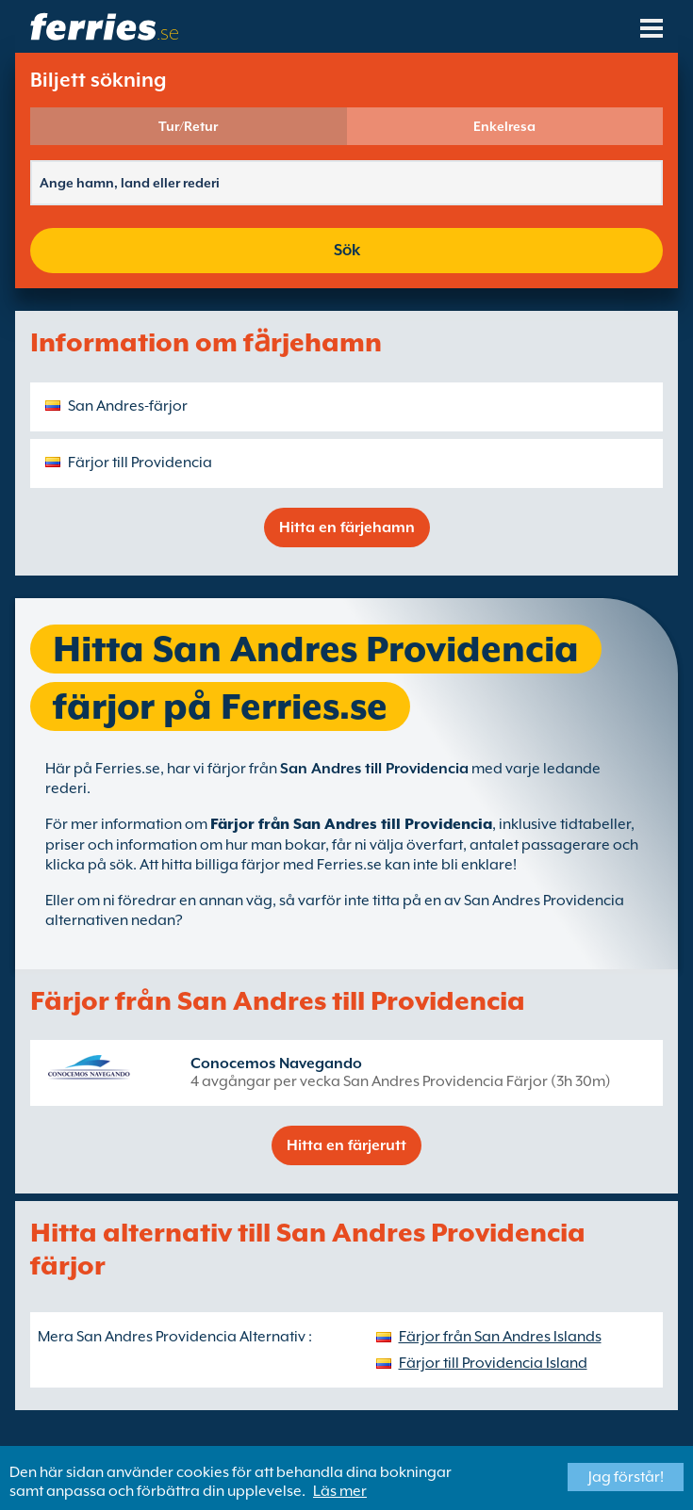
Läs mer (340, 1491)
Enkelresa (504, 126)
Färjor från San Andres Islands (500, 1336)
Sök (347, 250)
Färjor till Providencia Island (493, 1363)
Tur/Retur (188, 126)
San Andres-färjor (128, 406)
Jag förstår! (626, 1477)
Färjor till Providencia (140, 462)
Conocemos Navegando (276, 1063)
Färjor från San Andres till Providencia (351, 824)
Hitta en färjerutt (346, 1145)
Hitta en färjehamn (347, 527)
